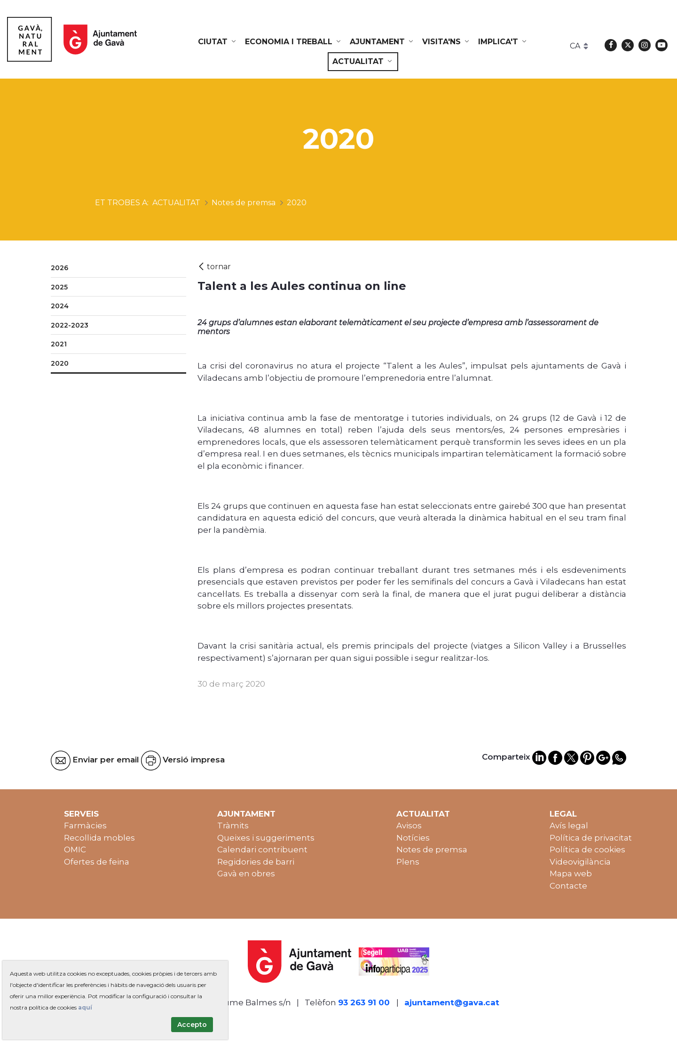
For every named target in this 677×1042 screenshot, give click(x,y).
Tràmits (233, 825)
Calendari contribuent (262, 849)
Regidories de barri (255, 861)
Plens (407, 861)
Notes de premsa (431, 849)
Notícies (413, 837)
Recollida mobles (99, 837)
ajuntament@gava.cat (451, 1002)
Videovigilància (580, 861)
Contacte (568, 885)
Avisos (409, 825)
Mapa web (571, 873)
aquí (85, 1007)
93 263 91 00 (364, 1002)
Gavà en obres (246, 873)
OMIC (75, 849)
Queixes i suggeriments (266, 837)
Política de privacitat (591, 837)
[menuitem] (217, 42)
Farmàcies (85, 825)
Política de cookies (587, 849)
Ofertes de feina (96, 861)
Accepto (192, 1024)
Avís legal (569, 825)
